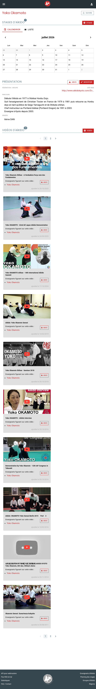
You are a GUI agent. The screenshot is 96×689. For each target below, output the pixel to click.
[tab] (12, 29)
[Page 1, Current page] (45, 138)
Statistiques (5, 680)
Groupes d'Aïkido (89, 680)
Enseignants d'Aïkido (87, 673)
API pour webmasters (9, 673)
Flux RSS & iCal (6, 677)
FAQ (2, 684)
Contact (8, 684)
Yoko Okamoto (13, 185)
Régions (92, 684)
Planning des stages (87, 677)
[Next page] (55, 138)
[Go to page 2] (50, 138)
